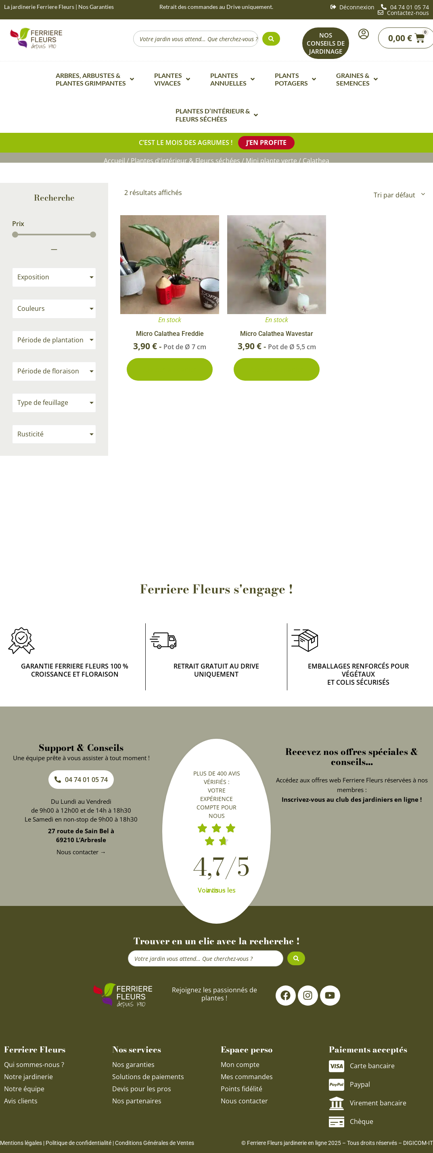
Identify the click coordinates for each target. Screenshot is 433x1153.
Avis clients (21, 1100)
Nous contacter (244, 1100)
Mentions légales (21, 1143)
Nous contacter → (81, 852)
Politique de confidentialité (78, 1143)
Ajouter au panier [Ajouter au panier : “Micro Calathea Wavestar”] (276, 369)
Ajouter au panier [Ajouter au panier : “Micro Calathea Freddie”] (170, 369)
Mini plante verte (271, 160)
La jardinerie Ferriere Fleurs (39, 6)
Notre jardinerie (28, 1076)
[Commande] (398, 195)
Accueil (114, 160)
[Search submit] (271, 39)
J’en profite (266, 142)
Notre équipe (24, 1088)
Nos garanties (133, 1064)
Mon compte (240, 1064)
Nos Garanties (96, 6)
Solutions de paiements (148, 1076)
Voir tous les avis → (217, 890)
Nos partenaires (136, 1100)
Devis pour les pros (141, 1088)
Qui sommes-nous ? (35, 1064)
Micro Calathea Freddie (170, 334)
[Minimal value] (54, 235)
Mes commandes (247, 1076)
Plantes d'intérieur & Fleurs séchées (185, 160)
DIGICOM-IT (418, 1143)
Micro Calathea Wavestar (276, 334)
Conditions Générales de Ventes (154, 1143)
